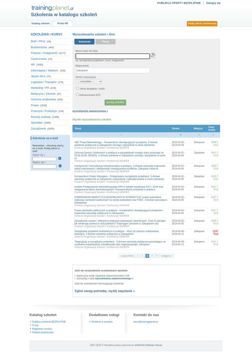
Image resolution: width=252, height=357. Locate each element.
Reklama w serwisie (102, 321)
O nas (35, 325)
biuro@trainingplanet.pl (145, 321)
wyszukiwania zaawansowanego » (114, 278)
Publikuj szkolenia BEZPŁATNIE (49, 321)
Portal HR (62, 23)
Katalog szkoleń (40, 23)
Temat (77, 128)
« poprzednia (127, 255)
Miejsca (198, 128)
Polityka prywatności (43, 332)
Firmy (105, 41)
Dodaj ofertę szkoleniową (202, 23)
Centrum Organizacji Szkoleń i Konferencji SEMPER (101, 147)
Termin (175, 128)
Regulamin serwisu (42, 328)
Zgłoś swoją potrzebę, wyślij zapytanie (103, 291)
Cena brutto (211, 128)
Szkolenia (84, 41)
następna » (166, 255)
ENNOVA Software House (148, 345)
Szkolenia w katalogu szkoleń (64, 14)
